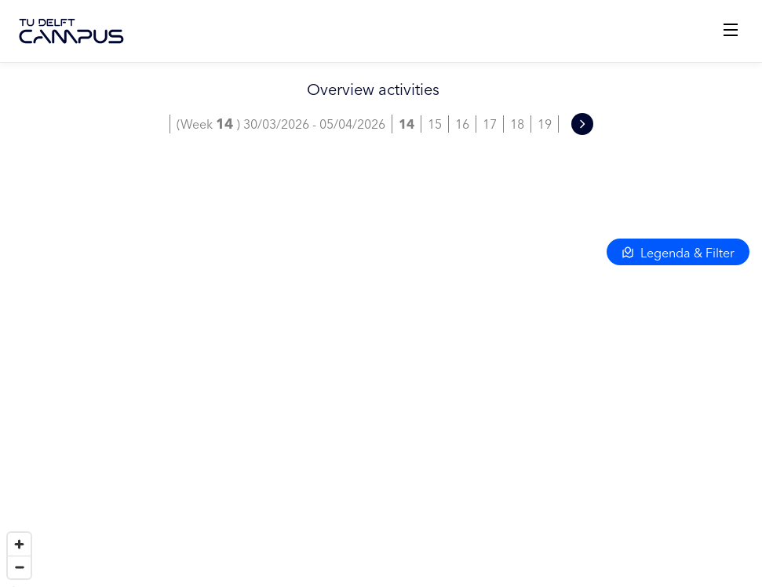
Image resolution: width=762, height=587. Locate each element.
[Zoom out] (19, 567)
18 (517, 124)
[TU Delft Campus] (71, 31)
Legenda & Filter (678, 253)
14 (406, 124)
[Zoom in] (19, 544)
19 (545, 124)
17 (490, 124)
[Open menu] (730, 31)
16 (462, 124)
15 (435, 124)
